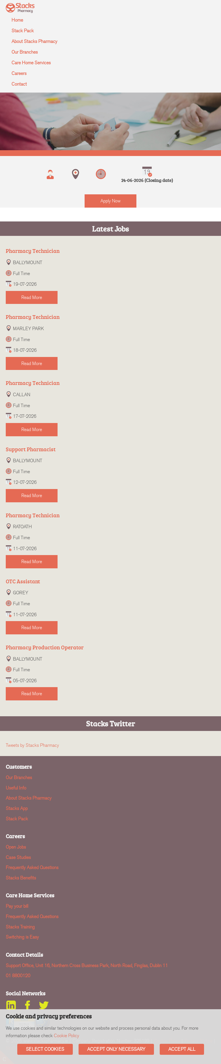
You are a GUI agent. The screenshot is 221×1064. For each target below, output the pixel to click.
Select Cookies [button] (45, 1049)
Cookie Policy (66, 1035)
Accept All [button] (181, 1049)
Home (17, 20)
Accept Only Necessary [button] (116, 1049)
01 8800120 (18, 975)
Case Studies (18, 857)
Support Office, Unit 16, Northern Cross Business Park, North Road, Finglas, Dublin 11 (87, 965)
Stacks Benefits (21, 878)
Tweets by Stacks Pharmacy (32, 745)
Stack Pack (23, 30)
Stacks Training (20, 927)
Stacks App (17, 808)
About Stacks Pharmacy (34, 41)
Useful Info (16, 788)
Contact (19, 84)
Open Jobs (16, 847)
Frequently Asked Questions (32, 867)
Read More (31, 297)
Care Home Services (31, 62)
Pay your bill (17, 906)
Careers (19, 73)
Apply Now (110, 201)
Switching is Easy (22, 937)
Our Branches (25, 52)
